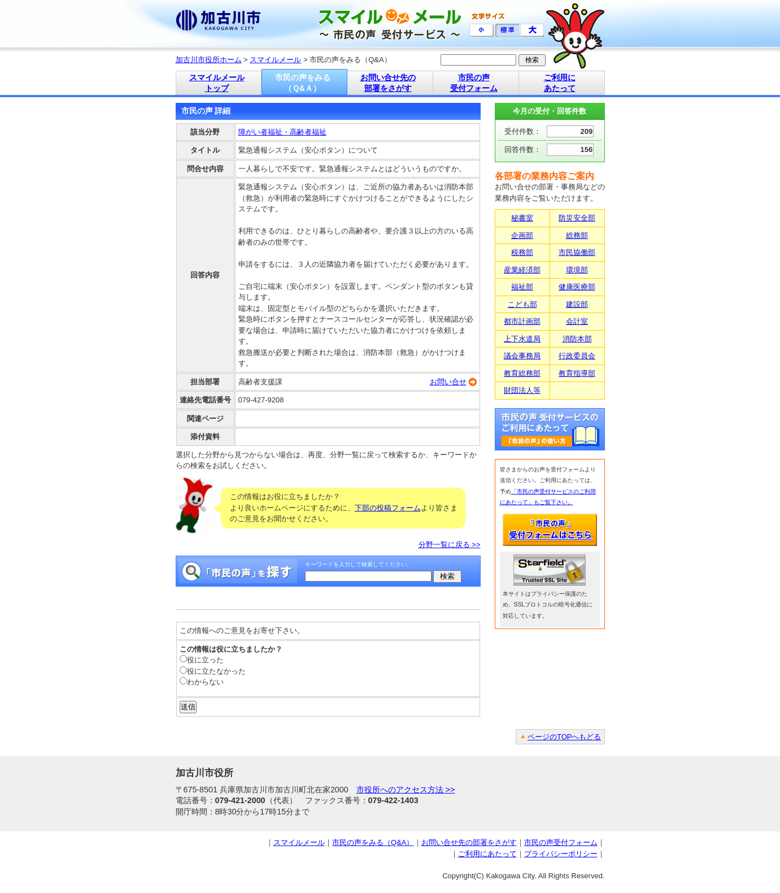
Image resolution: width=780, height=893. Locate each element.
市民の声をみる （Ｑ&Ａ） (302, 83)
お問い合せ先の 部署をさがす (388, 83)
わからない (202, 682)
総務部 (577, 235)
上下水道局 (522, 339)
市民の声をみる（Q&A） (372, 842)
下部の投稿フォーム (388, 508)
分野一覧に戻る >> (450, 544)
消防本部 (577, 339)
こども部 (522, 304)
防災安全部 (577, 218)
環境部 (577, 270)
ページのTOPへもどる (565, 736)
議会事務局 (522, 356)
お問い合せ (448, 382)
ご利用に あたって (560, 83)
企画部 (522, 235)
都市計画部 (522, 321)
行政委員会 (577, 356)
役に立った (202, 660)
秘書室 (522, 218)
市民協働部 (577, 252)
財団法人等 (522, 390)
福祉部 (522, 287)
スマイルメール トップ (217, 83)
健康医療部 (577, 287)
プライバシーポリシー (561, 853)
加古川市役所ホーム (209, 59)
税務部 (522, 252)
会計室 (577, 321)
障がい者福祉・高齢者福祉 (282, 132)
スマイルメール (275, 59)
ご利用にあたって (487, 853)
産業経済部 (522, 270)
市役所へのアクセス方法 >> (405, 789)
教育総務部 (522, 373)
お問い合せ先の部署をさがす (469, 842)
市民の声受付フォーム (561, 842)
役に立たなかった (213, 671)
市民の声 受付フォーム (474, 83)
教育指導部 (577, 373)
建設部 (577, 304)
